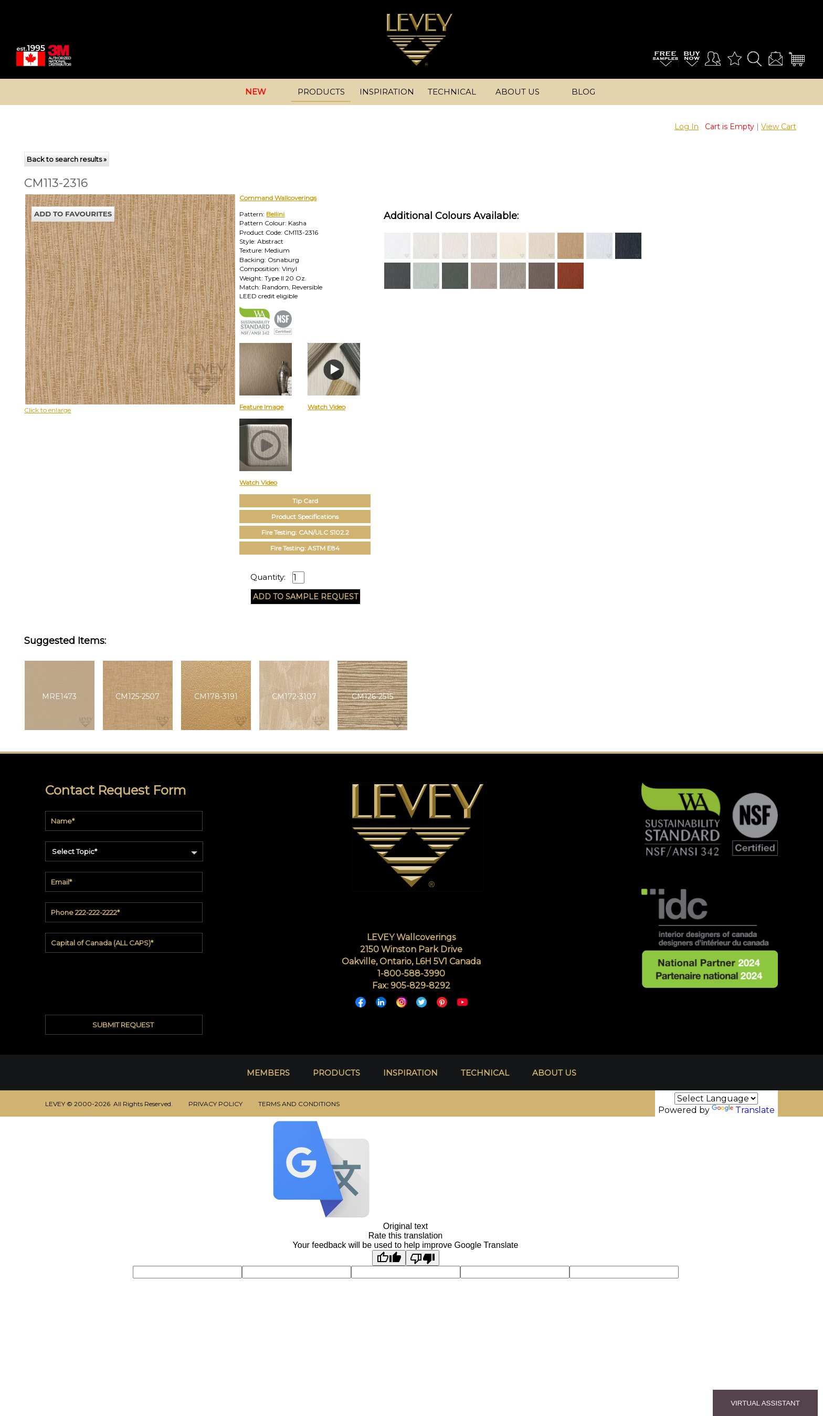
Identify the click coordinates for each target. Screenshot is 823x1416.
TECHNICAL (485, 1073)
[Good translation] (389, 1258)
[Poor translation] (422, 1258)
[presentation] (125, 981)
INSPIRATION (410, 1073)
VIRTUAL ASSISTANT (765, 1403)
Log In (686, 126)
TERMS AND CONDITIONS (299, 1104)
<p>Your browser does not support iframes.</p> (111, 286)
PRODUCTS (336, 1073)
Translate (743, 1110)
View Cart (778, 126)
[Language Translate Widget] (716, 1098)
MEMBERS (268, 1073)
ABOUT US (554, 1073)
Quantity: (268, 577)
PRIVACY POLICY (215, 1104)
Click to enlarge (47, 410)
